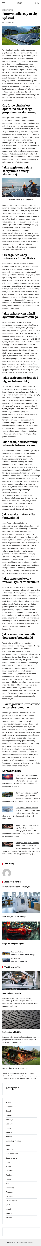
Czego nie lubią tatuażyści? (13, 944)
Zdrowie (9, 1218)
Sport (8, 1184)
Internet (9, 1137)
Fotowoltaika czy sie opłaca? (27, 808)
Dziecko (9, 1115)
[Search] (38, 3)
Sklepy (8, 1179)
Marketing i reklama (13, 1141)
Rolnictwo (10, 1175)
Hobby (8, 1128)
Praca (8, 1162)
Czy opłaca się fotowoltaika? (27, 775)
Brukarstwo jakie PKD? (11, 1032)
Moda (8, 1145)
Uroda (8, 1205)
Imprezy (9, 1132)
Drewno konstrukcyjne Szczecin (15, 1068)
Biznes (8, 1103)
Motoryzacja (10, 1149)
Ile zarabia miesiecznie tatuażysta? (16, 887)
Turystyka (9, 1196)
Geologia (9, 1124)
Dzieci (8, 1111)
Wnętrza (9, 1213)
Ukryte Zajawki (11, 1201)
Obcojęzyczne (11, 1158)
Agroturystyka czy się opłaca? (27, 825)
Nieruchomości (12, 1154)
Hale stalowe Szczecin (11, 993)
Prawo (8, 1167)
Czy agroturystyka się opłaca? (27, 843)
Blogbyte (30, 1242)
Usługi (8, 1209)
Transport (9, 1192)
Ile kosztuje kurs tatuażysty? (14, 916)
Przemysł (9, 1171)
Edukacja (9, 1120)
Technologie (11, 1188)
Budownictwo (7, 10)
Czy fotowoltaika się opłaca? (27, 793)
